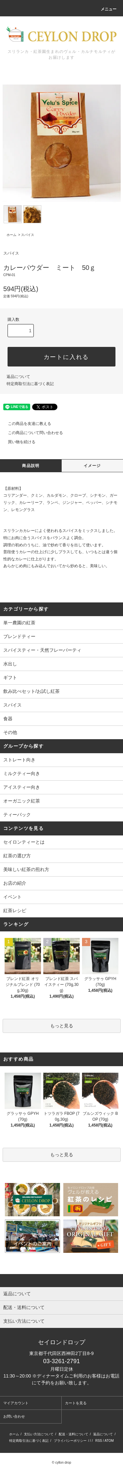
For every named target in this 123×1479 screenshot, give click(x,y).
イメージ (92, 465)
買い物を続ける (17, 442)
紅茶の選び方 (17, 855)
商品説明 (30, 465)
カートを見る (76, 1403)
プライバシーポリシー (70, 1440)
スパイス (27, 235)
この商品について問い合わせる (31, 432)
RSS (98, 1440)
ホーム (11, 235)
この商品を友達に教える (25, 423)
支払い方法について (38, 1434)
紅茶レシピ (14, 910)
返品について (18, 376)
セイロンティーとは (24, 842)
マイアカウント (16, 1403)
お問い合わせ (14, 1416)
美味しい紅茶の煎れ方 (26, 869)
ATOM (109, 1440)
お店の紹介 (14, 883)
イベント (12, 896)
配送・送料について (73, 1434)
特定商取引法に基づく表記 (30, 383)
